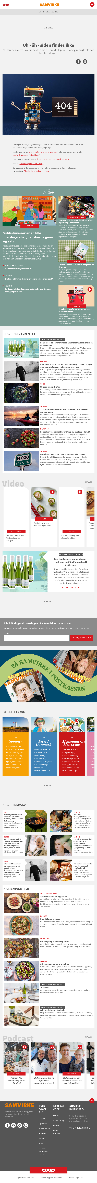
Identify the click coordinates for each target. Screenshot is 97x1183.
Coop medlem (56, 1132)
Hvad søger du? (43, 1109)
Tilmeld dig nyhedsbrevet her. (36, 171)
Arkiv (41, 1143)
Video (41, 1138)
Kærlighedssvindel (14, 265)
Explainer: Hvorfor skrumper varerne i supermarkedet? (29, 279)
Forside (42, 1118)
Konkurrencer (45, 1128)
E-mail (7, 633)
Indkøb (8, 275)
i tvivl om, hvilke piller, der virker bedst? (53, 159)
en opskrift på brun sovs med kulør (43, 152)
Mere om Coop (58, 1107)
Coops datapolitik (75, 1177)
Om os (56, 1115)
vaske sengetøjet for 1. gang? (32, 163)
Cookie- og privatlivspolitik (51, 1177)
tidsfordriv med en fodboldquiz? (26, 155)
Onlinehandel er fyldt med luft (18, 268)
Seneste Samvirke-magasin (43, 1151)
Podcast (42, 1133)
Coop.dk (56, 1125)
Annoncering (58, 1120)
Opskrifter (43, 1123)
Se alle (88, 482)
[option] (16, 517)
